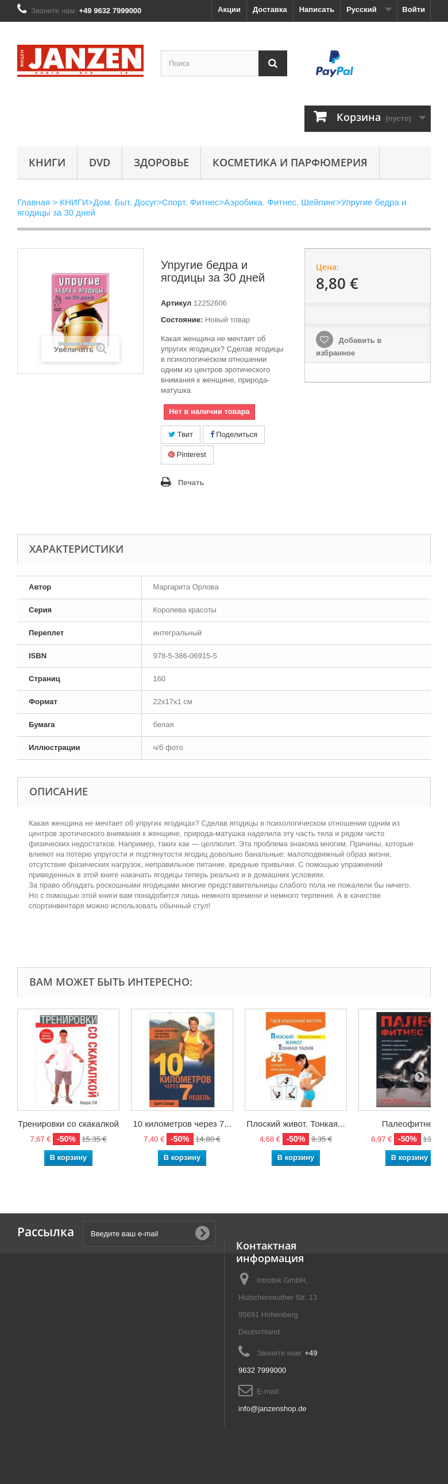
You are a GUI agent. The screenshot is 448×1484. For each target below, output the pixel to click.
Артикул (176, 303)
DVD (99, 162)
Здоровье (161, 162)
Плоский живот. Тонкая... (295, 1123)
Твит (180, 434)
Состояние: (182, 319)
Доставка (270, 9)
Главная (33, 202)
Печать (191, 482)
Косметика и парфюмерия (290, 162)
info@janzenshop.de (272, 1408)
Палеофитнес (409, 1123)
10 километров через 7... (182, 1123)
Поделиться (233, 434)
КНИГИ (47, 162)
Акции (229, 9)
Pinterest (187, 454)
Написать (316, 9)
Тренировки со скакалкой (68, 1123)
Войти (413, 9)
